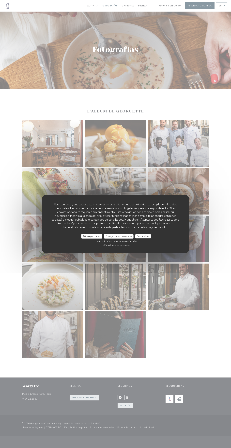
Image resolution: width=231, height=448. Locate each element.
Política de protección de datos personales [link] (116, 241)
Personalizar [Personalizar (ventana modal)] (143, 236)
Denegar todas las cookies (119, 236)
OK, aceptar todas (91, 236)
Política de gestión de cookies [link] (116, 245)
